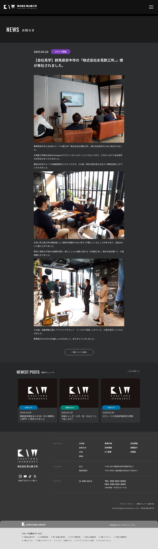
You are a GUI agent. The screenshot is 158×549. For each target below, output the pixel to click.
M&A (81, 456)
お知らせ (82, 448)
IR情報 (133, 452)
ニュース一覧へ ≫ (129, 372)
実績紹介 (134, 448)
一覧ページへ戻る (79, 352)
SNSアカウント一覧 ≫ (27, 481)
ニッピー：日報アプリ (64, 540)
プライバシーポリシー (127, 504)
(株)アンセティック (44, 540)
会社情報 (134, 443)
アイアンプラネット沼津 (85, 540)
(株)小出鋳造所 (90, 537)
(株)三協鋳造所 (121, 537)
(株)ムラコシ (28, 540)
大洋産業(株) (43, 537)
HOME (82, 443)
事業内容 (108, 443)
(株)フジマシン (106, 537)
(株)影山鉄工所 (29, 537)
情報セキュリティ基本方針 (145, 504)
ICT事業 (108, 452)
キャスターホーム (104, 540)
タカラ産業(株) (75, 537)
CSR (81, 452)
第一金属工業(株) (59, 537)
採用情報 (108, 448)
